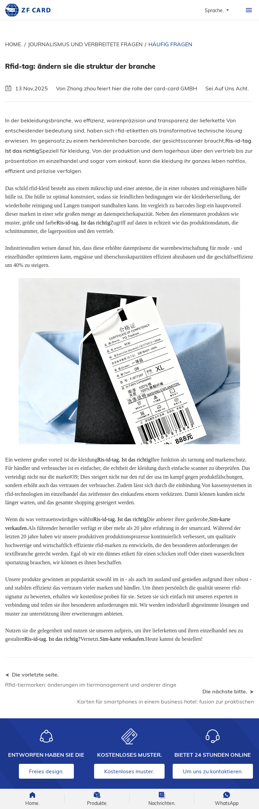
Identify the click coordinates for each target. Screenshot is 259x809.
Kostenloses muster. (129, 771)
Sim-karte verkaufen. (122, 639)
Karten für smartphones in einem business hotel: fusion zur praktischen (165, 701)
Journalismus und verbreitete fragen (85, 44)
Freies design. (46, 771)
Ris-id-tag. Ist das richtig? (52, 639)
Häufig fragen (170, 44)
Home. (13, 44)
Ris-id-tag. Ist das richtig (83, 223)
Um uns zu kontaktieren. (213, 771)
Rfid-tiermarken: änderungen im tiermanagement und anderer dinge (90, 684)
